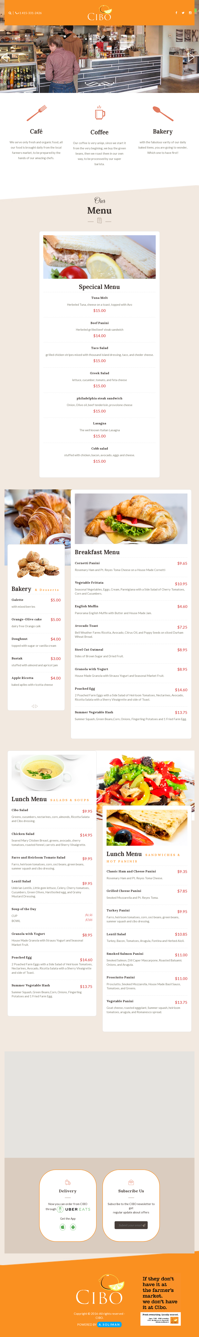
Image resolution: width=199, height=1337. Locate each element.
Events (112, 36)
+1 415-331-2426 (28, 13)
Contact (129, 36)
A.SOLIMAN (109, 1324)
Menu (94, 36)
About (77, 36)
